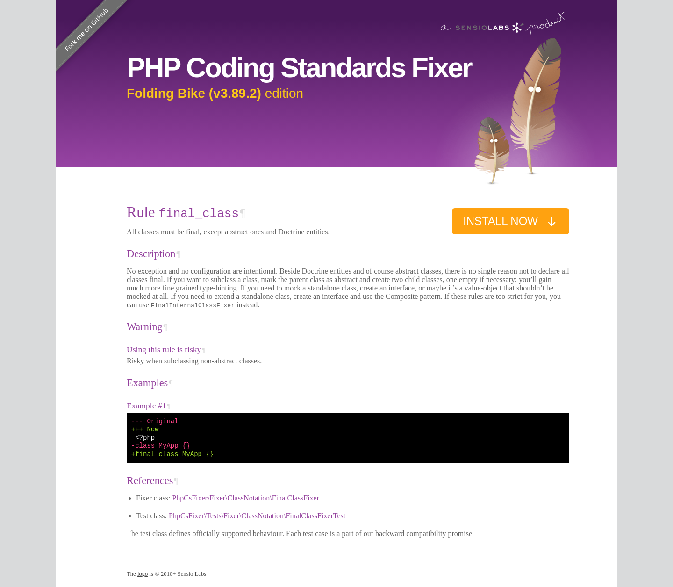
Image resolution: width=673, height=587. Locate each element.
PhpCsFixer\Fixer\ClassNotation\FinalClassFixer (245, 498)
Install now (510, 221)
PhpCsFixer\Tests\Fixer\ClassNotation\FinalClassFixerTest (257, 516)
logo (142, 574)
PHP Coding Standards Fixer (299, 67)
